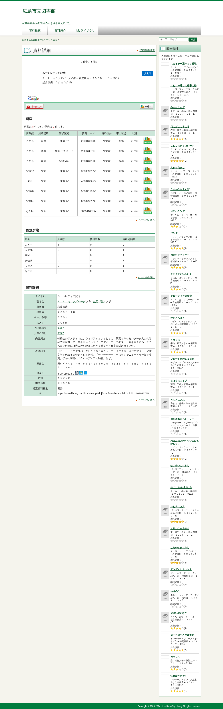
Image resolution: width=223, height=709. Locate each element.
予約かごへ (36, 106)
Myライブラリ (85, 30)
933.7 (60, 327)
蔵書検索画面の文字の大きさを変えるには (46, 23)
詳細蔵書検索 (147, 50)
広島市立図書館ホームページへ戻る (39, 39)
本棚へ (148, 106)
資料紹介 (60, 30)
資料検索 (35, 30)
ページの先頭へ (146, 219)
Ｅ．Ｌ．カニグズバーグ (71, 301)
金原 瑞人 (99, 301)
